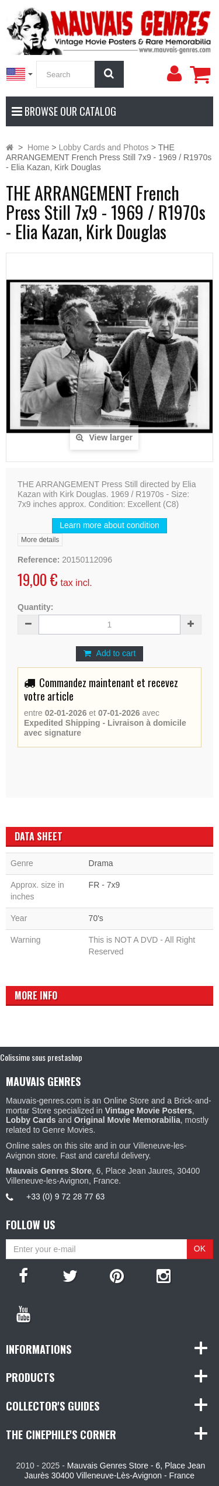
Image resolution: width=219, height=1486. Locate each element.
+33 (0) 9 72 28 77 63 (65, 1196)
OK (200, 1248)
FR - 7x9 (104, 884)
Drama (101, 863)
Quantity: (35, 607)
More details (40, 540)
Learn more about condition (109, 525)
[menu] (174, 74)
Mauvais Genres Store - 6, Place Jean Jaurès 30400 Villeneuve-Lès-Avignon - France (115, 1470)
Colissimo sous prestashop (41, 1057)
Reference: (39, 559)
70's (96, 918)
